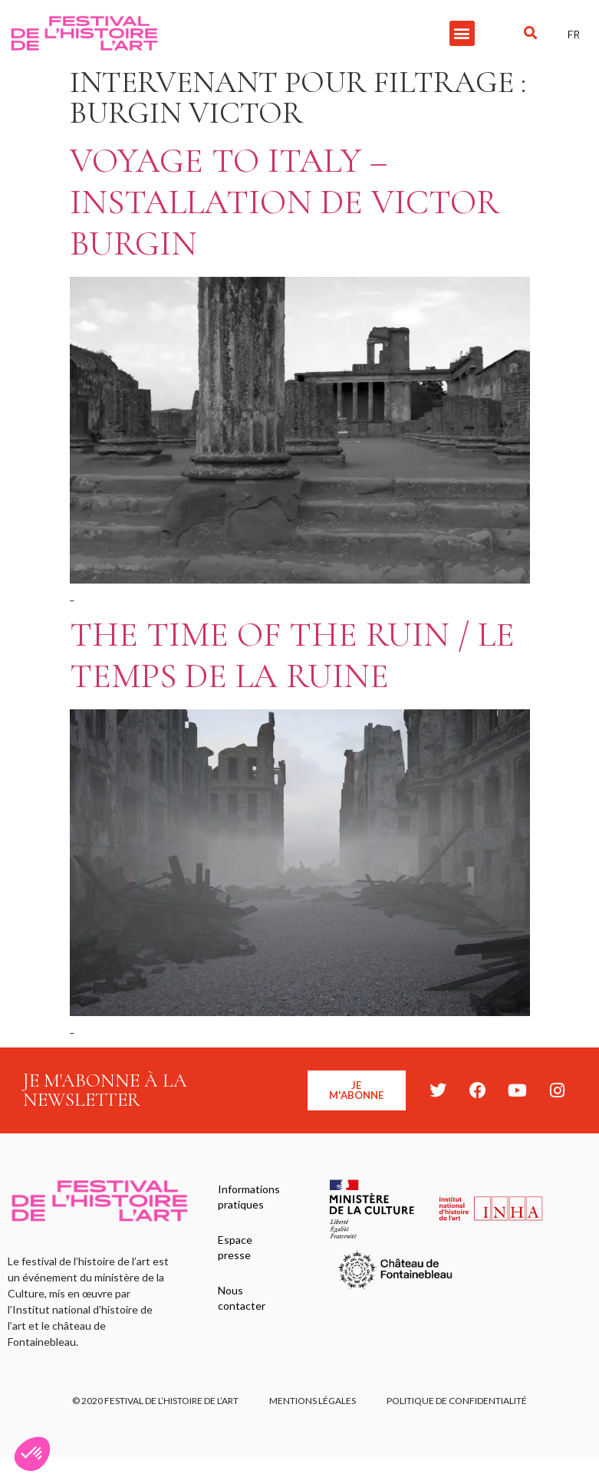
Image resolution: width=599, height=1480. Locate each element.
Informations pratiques (249, 1196)
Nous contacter (241, 1298)
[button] (462, 33)
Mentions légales (312, 1400)
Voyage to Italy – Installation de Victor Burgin (284, 202)
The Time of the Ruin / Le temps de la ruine (292, 655)
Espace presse (235, 1247)
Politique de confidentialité (457, 1400)
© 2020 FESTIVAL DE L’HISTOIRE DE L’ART (155, 1400)
